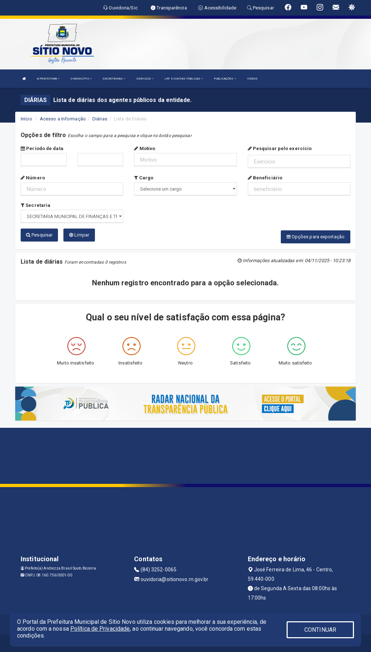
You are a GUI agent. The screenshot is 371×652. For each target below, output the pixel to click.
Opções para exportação (316, 236)
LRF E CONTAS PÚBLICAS (183, 78)
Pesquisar (39, 235)
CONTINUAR (320, 629)
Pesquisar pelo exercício (280, 148)
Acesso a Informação (63, 119)
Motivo (144, 148)
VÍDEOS (252, 78)
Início (26, 119)
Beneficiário (265, 177)
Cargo (143, 177)
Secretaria (35, 205)
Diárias (99, 119)
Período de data (42, 148)
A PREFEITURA (48, 78)
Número (33, 177)
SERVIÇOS (145, 78)
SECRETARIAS (114, 78)
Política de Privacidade (100, 628)
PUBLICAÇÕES (225, 78)
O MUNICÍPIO (81, 78)
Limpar (79, 235)
